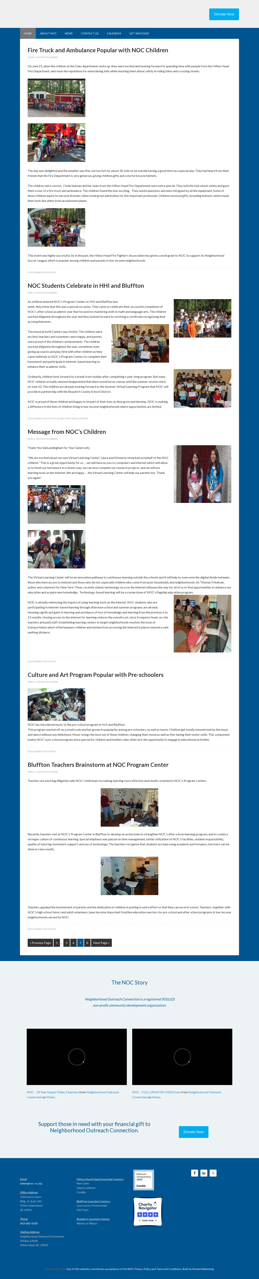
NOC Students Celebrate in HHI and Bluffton (86, 285)
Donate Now (224, 14)
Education (49, 272)
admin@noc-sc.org (31, 1183)
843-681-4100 (28, 1223)
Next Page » (101, 942)
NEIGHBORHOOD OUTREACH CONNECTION (52, 13)
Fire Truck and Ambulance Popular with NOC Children (98, 50)
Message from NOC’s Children (67, 431)
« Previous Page (40, 942)
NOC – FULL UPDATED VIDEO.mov (156, 1092)
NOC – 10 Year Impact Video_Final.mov (53, 1092)
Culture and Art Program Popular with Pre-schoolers (96, 674)
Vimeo (50, 1097)
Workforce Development (72, 418)
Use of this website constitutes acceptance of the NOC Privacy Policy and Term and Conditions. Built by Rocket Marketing (140, 1269)
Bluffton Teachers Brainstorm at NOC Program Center (98, 764)
